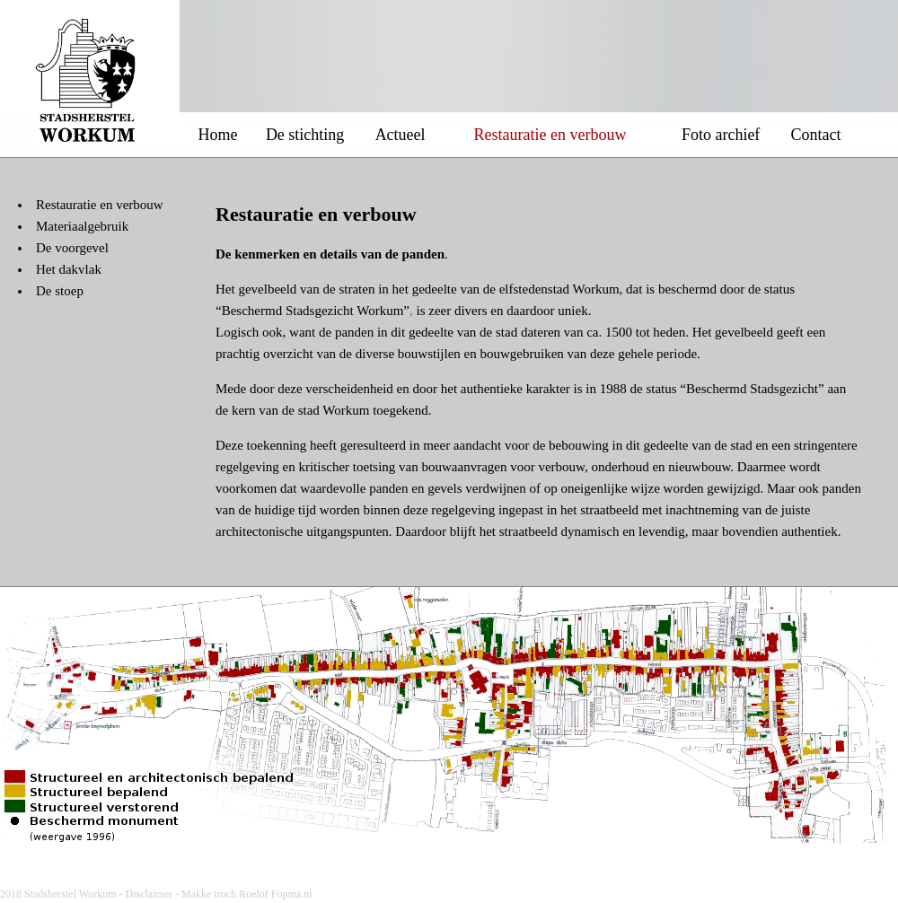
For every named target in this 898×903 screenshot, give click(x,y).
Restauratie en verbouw (99, 204)
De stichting (305, 135)
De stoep (60, 291)
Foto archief (721, 135)
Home (218, 135)
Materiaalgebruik (82, 226)
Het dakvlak (68, 269)
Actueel (400, 135)
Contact (816, 135)
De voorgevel (72, 248)
